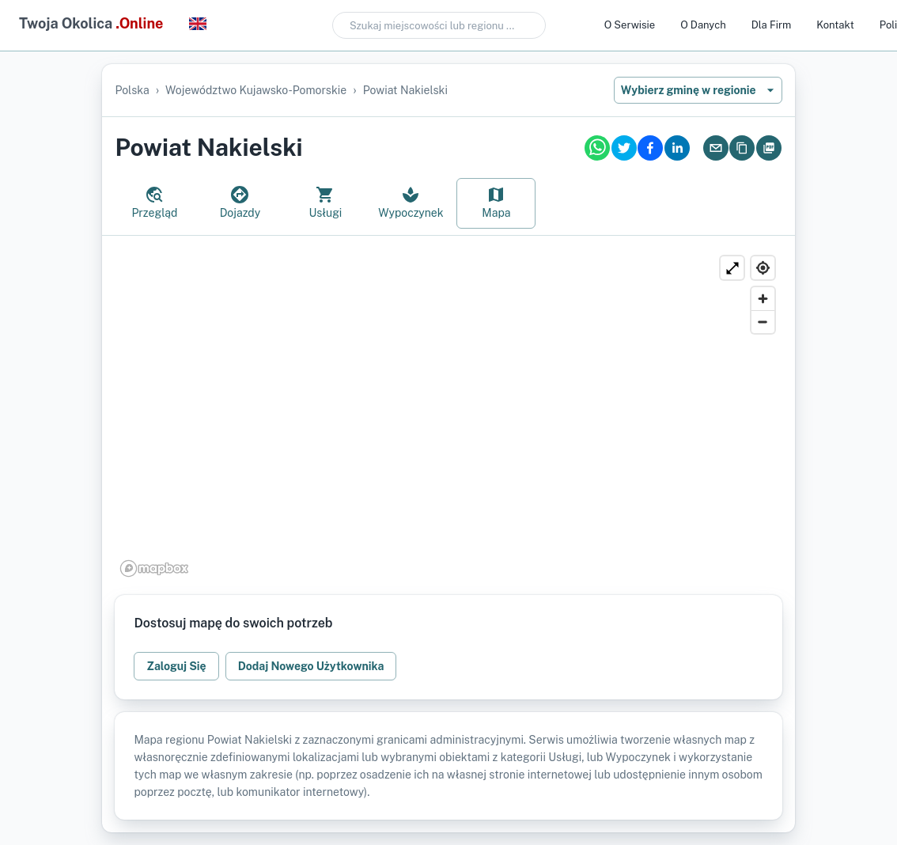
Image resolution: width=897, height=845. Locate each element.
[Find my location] (762, 267)
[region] (448, 415)
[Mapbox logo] (154, 568)
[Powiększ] (732, 267)
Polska (132, 90)
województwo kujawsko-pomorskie (255, 90)
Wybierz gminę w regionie (698, 90)
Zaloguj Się (176, 666)
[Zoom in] (762, 298)
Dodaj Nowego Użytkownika (311, 666)
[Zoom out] (762, 321)
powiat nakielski (405, 90)
